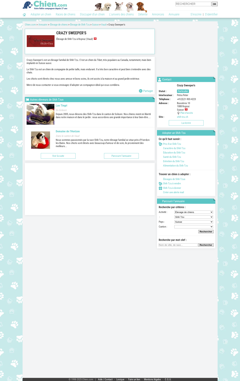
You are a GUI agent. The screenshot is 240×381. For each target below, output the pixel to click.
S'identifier (211, 14)
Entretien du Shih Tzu (171, 161)
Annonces (158, 14)
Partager (146, 91)
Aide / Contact (105, 379)
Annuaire (174, 14)
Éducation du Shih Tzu (172, 152)
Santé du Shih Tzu (170, 157)
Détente (142, 14)
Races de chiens (65, 14)
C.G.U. (168, 379)
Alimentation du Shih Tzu (173, 165)
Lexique (120, 379)
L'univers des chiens (121, 14)
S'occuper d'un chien (92, 14)
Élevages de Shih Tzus (172, 179)
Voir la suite (58, 155)
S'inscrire (196, 14)
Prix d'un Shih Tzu (170, 143)
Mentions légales (152, 379)
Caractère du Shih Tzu (172, 148)
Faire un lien (134, 379)
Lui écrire (186, 123)
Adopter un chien (41, 14)
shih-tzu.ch (182, 116)
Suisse (95, 24)
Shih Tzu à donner (170, 188)
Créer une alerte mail (171, 192)
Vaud (103, 24)
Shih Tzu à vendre (170, 183)
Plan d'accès (186, 112)
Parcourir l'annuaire (121, 155)
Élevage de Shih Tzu (80, 24)
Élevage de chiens (59, 24)
